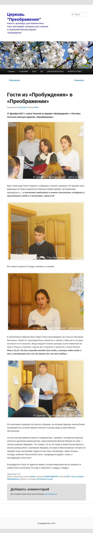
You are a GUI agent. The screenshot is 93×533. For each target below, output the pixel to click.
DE (41, 71)
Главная (11, 71)
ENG (34, 71)
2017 (68, 477)
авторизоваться (51, 494)
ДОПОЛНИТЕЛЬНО (55, 71)
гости (73, 477)
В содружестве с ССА (46, 523)
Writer (36, 107)
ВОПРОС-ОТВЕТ (75, 71)
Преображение (13, 479)
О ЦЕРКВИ (23, 71)
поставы (79, 477)
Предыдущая (13, 80)
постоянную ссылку (44, 479)
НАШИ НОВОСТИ (51, 477)
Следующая (80, 80)
